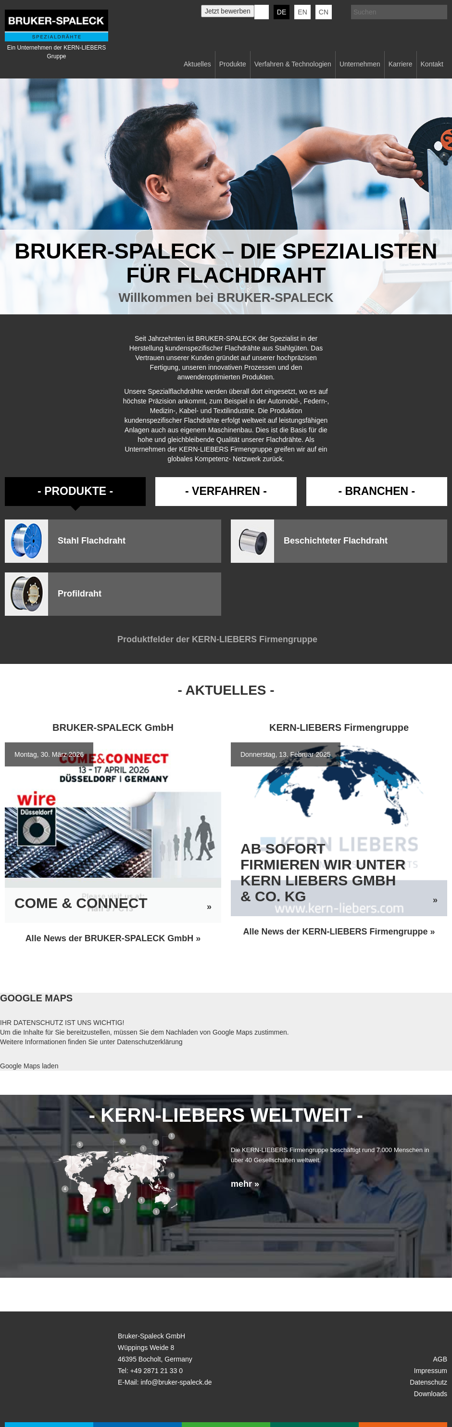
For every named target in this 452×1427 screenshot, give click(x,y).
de (281, 12)
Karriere (401, 64)
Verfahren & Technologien (292, 64)
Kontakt (432, 64)
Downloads (430, 1394)
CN (323, 12)
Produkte (232, 64)
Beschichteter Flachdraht (336, 540)
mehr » (245, 1184)
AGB (440, 1359)
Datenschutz (428, 1382)
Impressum (430, 1371)
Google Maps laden (29, 1066)
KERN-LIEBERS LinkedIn (261, 12)
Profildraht (79, 593)
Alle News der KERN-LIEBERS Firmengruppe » (339, 931)
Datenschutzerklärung (149, 1042)
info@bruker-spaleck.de (176, 1382)
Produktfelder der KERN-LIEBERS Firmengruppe (226, 639)
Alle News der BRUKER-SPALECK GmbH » (113, 938)
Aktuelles (197, 64)
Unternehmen (359, 64)
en (302, 12)
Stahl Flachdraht (92, 540)
